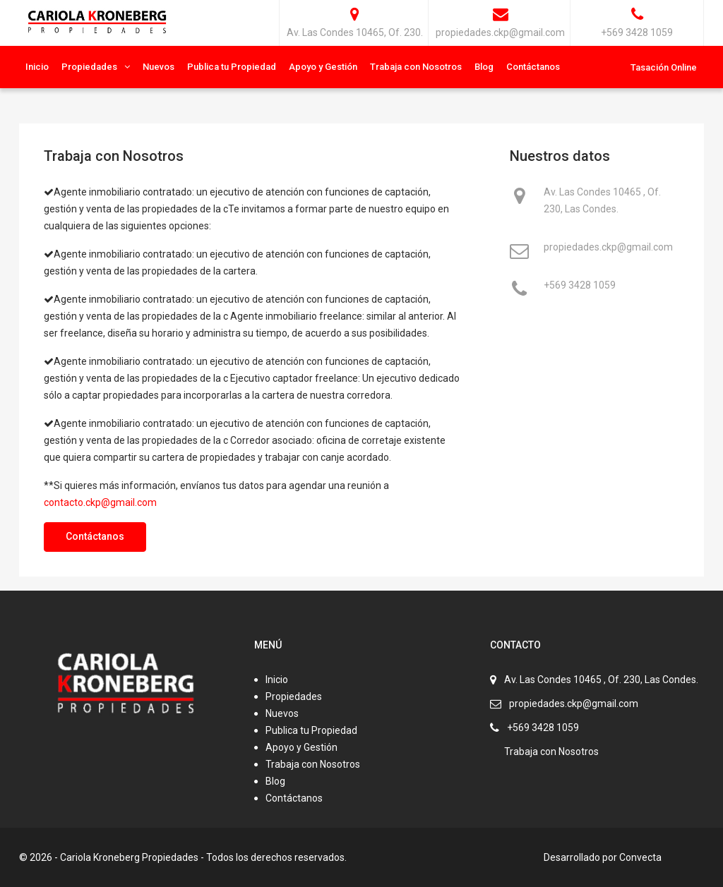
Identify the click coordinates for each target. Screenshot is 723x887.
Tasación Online (664, 67)
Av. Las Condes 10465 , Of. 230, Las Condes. (602, 200)
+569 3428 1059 (580, 286)
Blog (484, 66)
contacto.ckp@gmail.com (100, 502)
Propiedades (89, 66)
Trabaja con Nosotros (416, 66)
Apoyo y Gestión (323, 66)
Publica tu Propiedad (231, 66)
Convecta (640, 857)
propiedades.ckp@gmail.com (608, 248)
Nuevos (158, 66)
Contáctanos (533, 66)
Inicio (37, 66)
